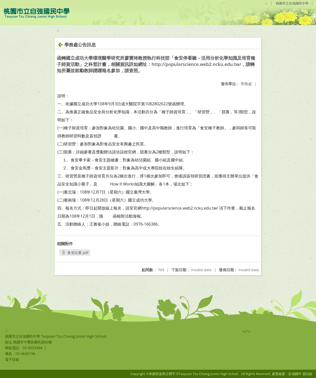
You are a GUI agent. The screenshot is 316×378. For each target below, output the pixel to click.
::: (266, 3)
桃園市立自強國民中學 (292, 3)
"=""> (246, 331)
